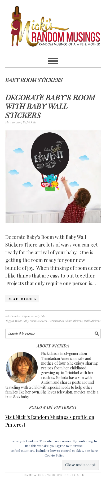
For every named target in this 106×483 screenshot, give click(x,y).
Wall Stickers (92, 321)
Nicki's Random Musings (53, 27)
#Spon (26, 316)
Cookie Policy (54, 455)
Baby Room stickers (35, 321)
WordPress (58, 475)
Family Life (38, 316)
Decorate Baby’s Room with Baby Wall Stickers (50, 106)
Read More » (22, 299)
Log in (78, 475)
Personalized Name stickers (65, 321)
